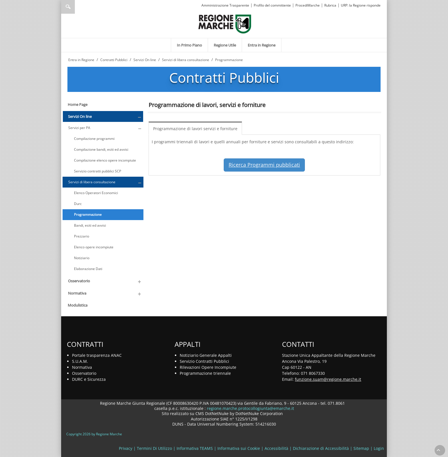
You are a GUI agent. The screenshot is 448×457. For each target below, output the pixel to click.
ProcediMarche (307, 5)
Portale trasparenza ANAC (97, 355)
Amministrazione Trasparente (225, 5)
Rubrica (330, 5)
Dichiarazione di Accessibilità (321, 448)
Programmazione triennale (205, 373)
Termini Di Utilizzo (154, 448)
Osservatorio (84, 373)
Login (379, 448)
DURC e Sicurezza (89, 379)
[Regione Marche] (224, 23)
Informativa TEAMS (195, 448)
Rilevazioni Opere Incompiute (208, 367)
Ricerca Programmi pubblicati (264, 164)
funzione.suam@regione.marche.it (328, 379)
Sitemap (361, 448)
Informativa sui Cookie (238, 448)
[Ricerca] (79, 7)
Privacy (125, 448)
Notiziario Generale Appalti (206, 355)
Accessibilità (276, 448)
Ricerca (68, 7)
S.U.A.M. (80, 361)
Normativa (82, 367)
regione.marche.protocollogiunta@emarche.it (250, 408)
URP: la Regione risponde (361, 5)
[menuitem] (189, 45)
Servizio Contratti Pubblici (204, 361)
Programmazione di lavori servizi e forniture (195, 128)
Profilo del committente (272, 5)
